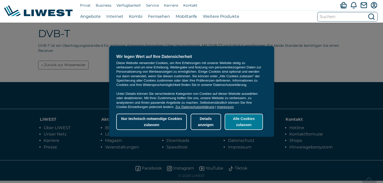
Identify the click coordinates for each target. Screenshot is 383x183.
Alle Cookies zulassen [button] (244, 122)
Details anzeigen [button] (206, 122)
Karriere (171, 5)
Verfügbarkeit (128, 5)
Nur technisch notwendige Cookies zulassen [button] (151, 122)
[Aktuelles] (353, 5)
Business (103, 5)
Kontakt (190, 5)
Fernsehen (159, 16)
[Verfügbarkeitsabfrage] (343, 5)
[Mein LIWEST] (374, 5)
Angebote (90, 16)
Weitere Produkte (221, 16)
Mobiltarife (186, 16)
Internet (114, 16)
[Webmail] (364, 5)
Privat (85, 5)
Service (152, 5)
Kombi (135, 16)
